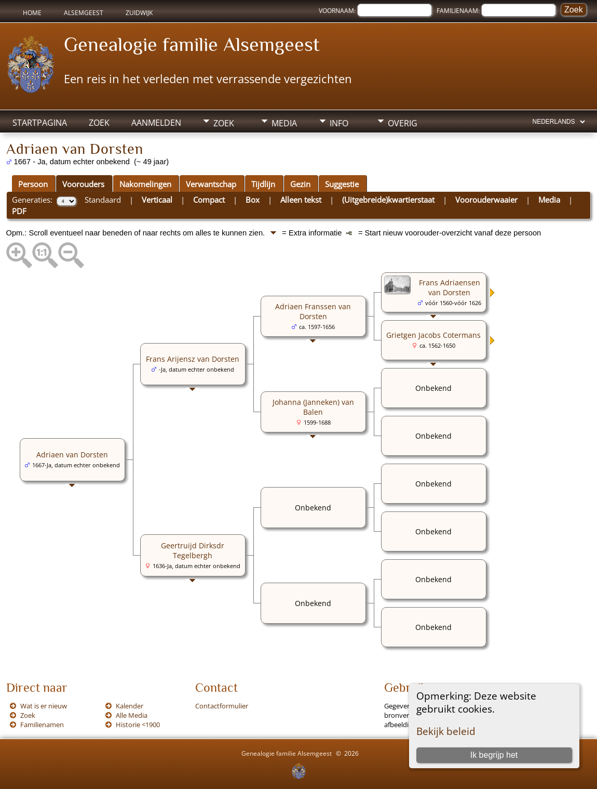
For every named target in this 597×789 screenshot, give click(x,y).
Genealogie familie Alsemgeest (192, 44)
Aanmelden (156, 122)
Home (32, 12)
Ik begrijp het (494, 755)
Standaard (103, 199)
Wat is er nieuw (43, 706)
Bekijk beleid (446, 731)
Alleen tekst (300, 199)
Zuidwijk (139, 12)
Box (253, 199)
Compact (209, 199)
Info (339, 123)
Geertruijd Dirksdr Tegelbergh (192, 550)
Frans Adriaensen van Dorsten (449, 287)
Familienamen (42, 724)
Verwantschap (211, 184)
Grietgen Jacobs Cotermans (433, 335)
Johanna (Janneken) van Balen (313, 407)
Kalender (129, 706)
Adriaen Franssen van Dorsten (313, 311)
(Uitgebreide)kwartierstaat (388, 199)
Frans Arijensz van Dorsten (192, 359)
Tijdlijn (263, 184)
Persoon (33, 184)
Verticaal (157, 199)
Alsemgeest (83, 12)
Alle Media (131, 715)
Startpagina (39, 122)
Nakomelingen (145, 184)
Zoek (99, 122)
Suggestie (342, 184)
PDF (19, 211)
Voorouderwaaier (486, 199)
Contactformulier (221, 706)
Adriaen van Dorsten (72, 454)
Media (284, 123)
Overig (402, 123)
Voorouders (83, 184)
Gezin (300, 184)
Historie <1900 (138, 724)
